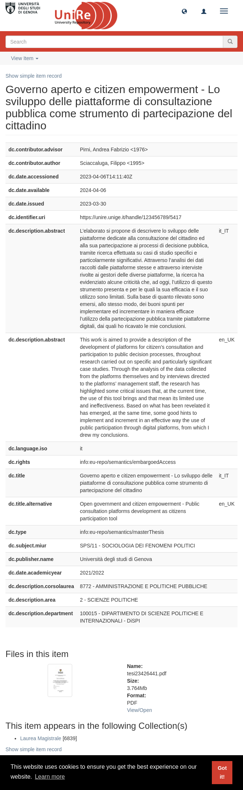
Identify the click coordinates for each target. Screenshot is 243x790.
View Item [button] (24, 58)
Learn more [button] (50, 777)
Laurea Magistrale (40, 738)
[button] (184, 11)
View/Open (139, 710)
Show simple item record (33, 76)
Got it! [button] (222, 772)
